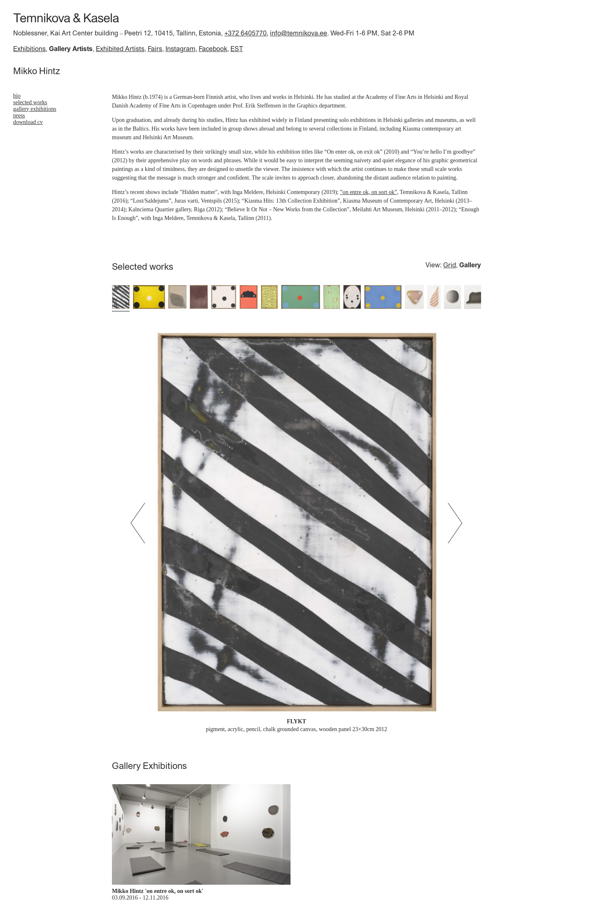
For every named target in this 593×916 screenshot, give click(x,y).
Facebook (213, 48)
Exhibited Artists (120, 48)
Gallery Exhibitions (34, 109)
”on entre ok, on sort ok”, (369, 192)
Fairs (155, 48)
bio (17, 96)
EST (236, 48)
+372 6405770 (245, 33)
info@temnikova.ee (298, 33)
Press (19, 115)
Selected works (30, 102)
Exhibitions (29, 48)
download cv (28, 122)
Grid (449, 265)
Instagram (180, 48)
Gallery (470, 265)
